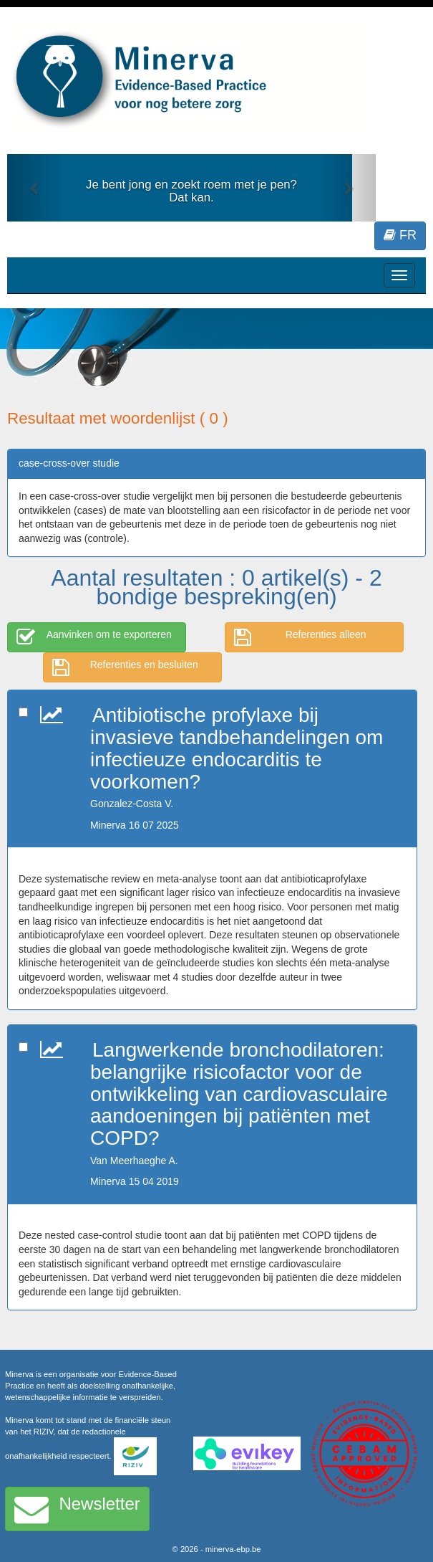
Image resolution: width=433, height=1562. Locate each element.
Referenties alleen (300, 637)
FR (400, 235)
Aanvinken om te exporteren (94, 637)
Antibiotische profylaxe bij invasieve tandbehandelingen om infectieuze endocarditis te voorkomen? (236, 748)
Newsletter (77, 1509)
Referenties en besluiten (125, 667)
